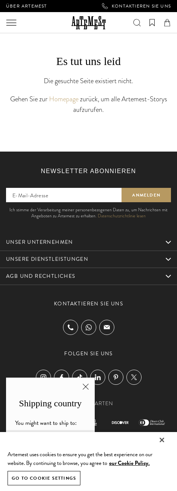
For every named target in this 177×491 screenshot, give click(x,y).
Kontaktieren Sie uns (136, 6)
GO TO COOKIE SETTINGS (44, 478)
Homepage (63, 99)
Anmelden (146, 195)
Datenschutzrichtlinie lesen (122, 216)
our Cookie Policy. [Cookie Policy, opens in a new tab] (129, 463)
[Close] (162, 440)
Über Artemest (26, 6)
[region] (88, 461)
